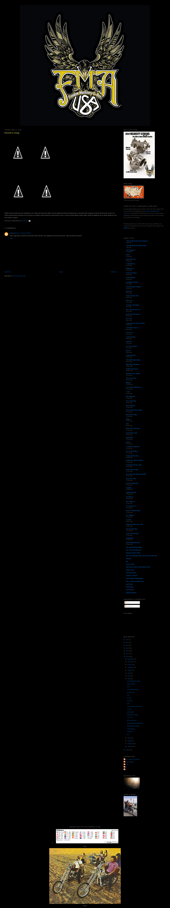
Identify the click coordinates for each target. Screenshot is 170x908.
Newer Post (7, 272)
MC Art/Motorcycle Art (133, 309)
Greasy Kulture (130, 277)
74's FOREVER (130, 506)
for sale (129, 698)
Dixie (127, 424)
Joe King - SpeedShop (132, 305)
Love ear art (129, 332)
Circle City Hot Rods (132, 533)
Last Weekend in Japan (133, 681)
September (131, 667)
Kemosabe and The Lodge (134, 465)
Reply (11, 238)
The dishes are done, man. (134, 706)
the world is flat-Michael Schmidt (136, 474)
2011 (127, 653)
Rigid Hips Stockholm (132, 364)
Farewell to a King (11, 133)
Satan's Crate (130, 570)
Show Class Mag (131, 401)
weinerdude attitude (132, 689)
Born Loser (129, 300)
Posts (127, 602)
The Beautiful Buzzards (133, 542)
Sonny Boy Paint (131, 478)
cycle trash (129, 584)
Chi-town (129, 731)
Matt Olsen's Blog (131, 414)
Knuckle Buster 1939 (132, 296)
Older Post (114, 272)
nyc (128, 734)
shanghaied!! (130, 538)
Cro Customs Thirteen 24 (133, 387)
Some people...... (132, 729)
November (131, 662)
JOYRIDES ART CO (132, 328)
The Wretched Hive (132, 529)
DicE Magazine (130, 396)
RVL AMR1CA (130, 501)
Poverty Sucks (130, 564)
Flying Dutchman (131, 592)
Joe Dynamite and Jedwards (135, 723)
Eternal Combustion (132, 483)
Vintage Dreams (131, 355)
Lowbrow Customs (131, 575)
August (130, 670)
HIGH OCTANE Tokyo (133, 428)
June (129, 676)
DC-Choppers (130, 515)
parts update (130, 712)
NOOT (128, 254)
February (130, 743)
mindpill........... (130, 488)
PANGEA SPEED (131, 273)
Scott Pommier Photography (134, 578)
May (129, 678)
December (131, 659)
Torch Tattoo (130, 587)
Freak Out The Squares (133, 314)
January (130, 746)
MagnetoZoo (130, 268)
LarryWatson (130, 589)
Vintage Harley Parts (132, 456)
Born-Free (129, 291)
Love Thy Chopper (131, 346)
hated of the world (131, 433)
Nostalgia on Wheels (132, 282)
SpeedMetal (129, 497)
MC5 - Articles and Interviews (135, 581)
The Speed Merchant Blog (134, 547)
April (129, 738)
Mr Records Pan (131, 720)
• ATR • (128, 392)
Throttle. (128, 558)
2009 (127, 750)
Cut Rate (128, 520)
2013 (127, 648)
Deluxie (128, 419)
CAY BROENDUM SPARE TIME (136, 245)
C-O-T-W (130, 717)
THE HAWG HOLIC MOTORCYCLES (138, 567)
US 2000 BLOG (130, 264)
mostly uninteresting (132, 469)
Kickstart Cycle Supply (133, 373)
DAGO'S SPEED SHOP (133, 510)
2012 (127, 651)
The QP (126, 764)
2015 (127, 642)
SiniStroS (129, 341)
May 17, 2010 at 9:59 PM (23, 233)
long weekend (131, 684)
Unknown (13, 233)
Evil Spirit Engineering (133, 360)
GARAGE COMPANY (133, 446)
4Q (127, 561)
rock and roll (130, 692)
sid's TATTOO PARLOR (133, 550)
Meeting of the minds (133, 726)
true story (129, 700)
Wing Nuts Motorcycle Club (134, 524)
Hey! (128, 703)
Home (61, 272)
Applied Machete (131, 492)
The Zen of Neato (131, 378)
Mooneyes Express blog (133, 553)
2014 (127, 645)
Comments (129, 606)
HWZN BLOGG (131, 259)
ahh (128, 695)
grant (125, 767)
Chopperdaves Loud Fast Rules (135, 323)
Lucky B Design (130, 337)
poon (125, 769)
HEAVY (128, 350)
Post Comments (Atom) (19, 276)
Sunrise (128, 442)
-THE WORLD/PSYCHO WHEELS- (137, 241)
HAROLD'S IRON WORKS (134, 460)
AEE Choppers (130, 250)
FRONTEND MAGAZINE (134, 410)
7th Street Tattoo (131, 573)
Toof (128, 686)
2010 (127, 656)
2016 (127, 639)
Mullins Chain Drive (132, 369)
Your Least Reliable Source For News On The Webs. (141, 555)
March (130, 741)
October (130, 664)
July (129, 673)
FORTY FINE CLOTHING (132, 759)
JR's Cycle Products (132, 451)
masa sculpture (130, 405)
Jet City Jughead (128, 762)
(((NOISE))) (129, 437)
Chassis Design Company (133, 286)
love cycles (129, 318)
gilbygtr (128, 382)
